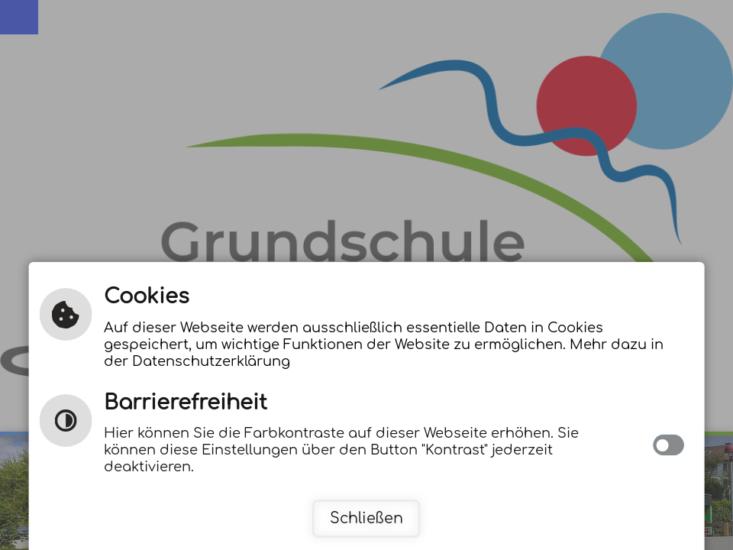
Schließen (366, 518)
